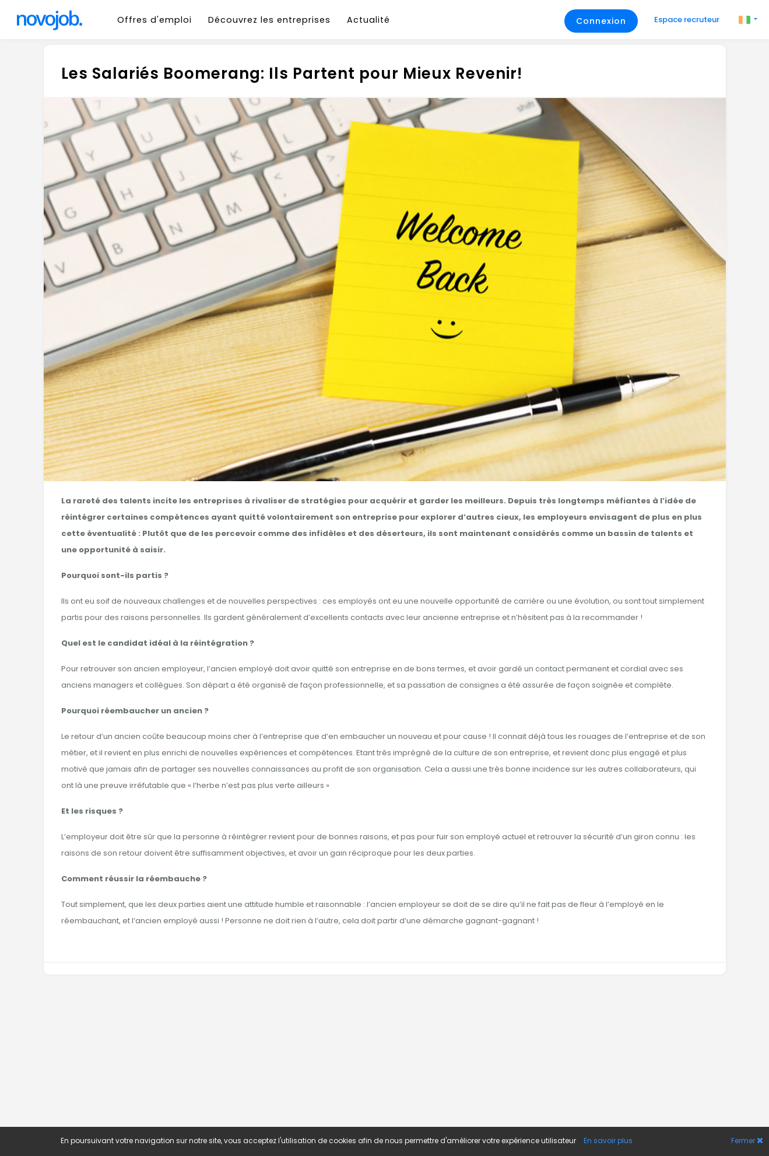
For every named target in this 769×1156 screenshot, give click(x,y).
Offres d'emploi (154, 20)
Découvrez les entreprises (269, 20)
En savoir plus (608, 1141)
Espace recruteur (687, 19)
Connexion (601, 21)
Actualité (368, 20)
